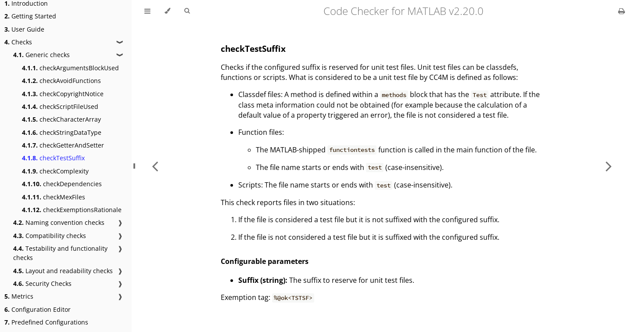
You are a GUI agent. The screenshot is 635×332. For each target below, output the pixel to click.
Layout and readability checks (63, 271)
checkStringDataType (61, 132)
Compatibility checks (49, 235)
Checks (18, 42)
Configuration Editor (37, 309)
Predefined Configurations (46, 322)
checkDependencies (62, 184)
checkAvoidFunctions (61, 80)
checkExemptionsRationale (72, 210)
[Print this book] (621, 11)
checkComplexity (55, 171)
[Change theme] (167, 11)
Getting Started (30, 16)
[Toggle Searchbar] (187, 11)
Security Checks (42, 283)
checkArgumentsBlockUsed (70, 68)
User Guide (24, 29)
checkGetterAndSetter (63, 145)
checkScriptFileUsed (60, 106)
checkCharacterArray (61, 119)
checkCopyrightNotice (63, 94)
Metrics (18, 296)
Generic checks (41, 55)
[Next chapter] (608, 166)
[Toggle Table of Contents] (147, 11)
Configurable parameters (265, 261)
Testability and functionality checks (60, 253)
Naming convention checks (58, 222)
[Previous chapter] (155, 166)
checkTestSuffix (53, 158)
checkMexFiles (53, 197)
